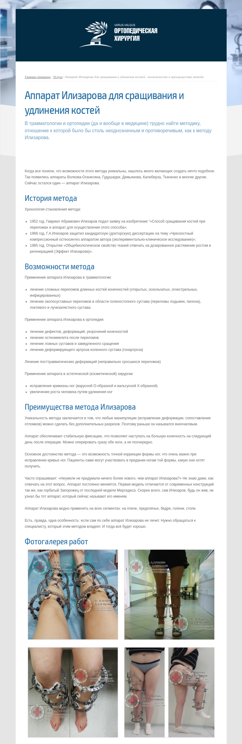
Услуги (57, 77)
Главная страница (38, 77)
